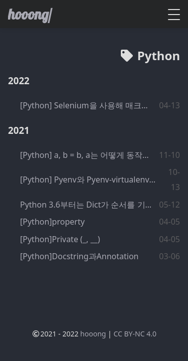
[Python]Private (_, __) (60, 239)
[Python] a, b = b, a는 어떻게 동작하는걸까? (86, 154)
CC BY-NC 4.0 (134, 333)
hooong (93, 333)
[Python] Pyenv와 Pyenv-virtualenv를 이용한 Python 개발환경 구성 (90, 179)
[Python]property (52, 221)
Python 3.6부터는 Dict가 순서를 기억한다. (86, 204)
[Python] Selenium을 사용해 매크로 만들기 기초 (87, 105)
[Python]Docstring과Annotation (79, 256)
